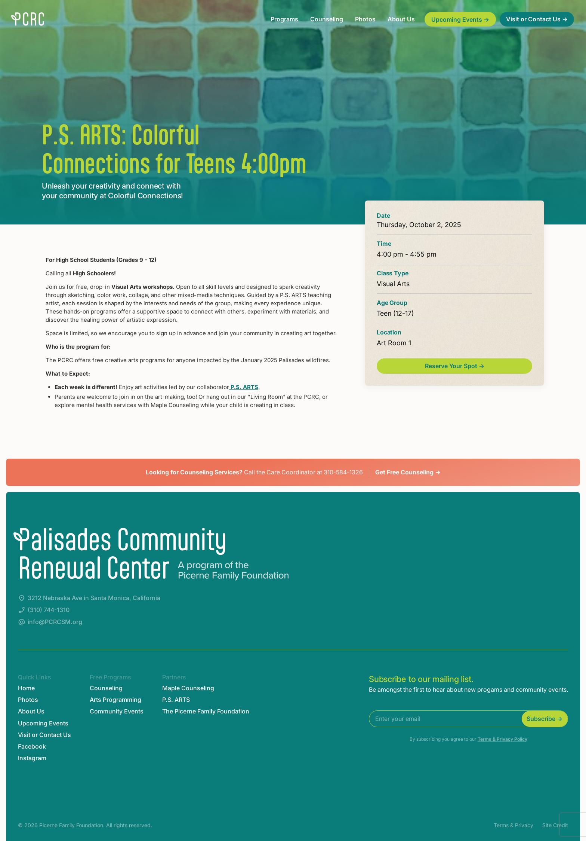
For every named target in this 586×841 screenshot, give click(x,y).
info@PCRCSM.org (55, 622)
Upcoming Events (43, 723)
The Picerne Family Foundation (205, 711)
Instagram (32, 758)
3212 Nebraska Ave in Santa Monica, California (94, 598)
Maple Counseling (188, 688)
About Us (401, 19)
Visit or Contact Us (44, 734)
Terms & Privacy (513, 825)
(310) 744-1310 (49, 610)
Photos (365, 19)
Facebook (32, 746)
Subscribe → (544, 718)
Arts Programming (115, 699)
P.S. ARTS (243, 387)
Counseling (326, 19)
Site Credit (555, 825)
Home (26, 688)
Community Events (117, 711)
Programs (284, 19)
